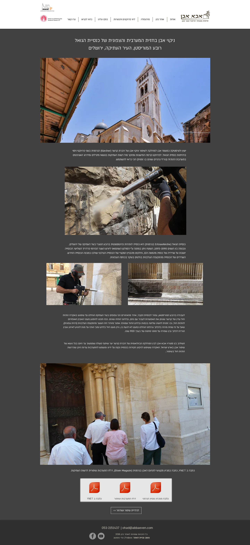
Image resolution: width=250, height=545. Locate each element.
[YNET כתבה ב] (94, 490)
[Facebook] (92, 536)
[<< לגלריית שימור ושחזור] (126, 510)
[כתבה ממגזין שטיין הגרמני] (156, 490)
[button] (125, 414)
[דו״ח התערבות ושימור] (125, 490)
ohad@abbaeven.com (137, 528)
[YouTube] (101, 536)
